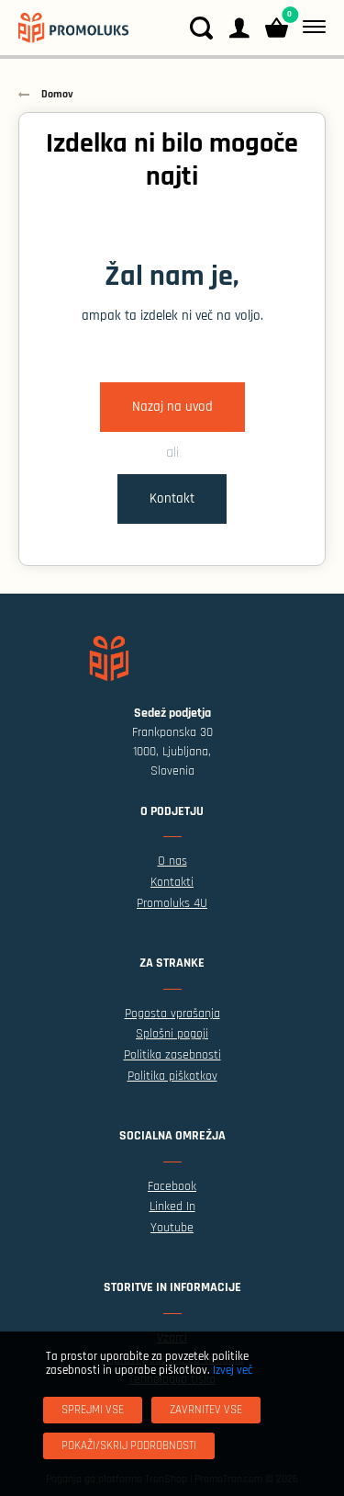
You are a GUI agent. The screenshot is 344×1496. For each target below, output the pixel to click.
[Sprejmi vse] (92, 1410)
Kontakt (172, 498)
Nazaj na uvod (172, 406)
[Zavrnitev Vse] (206, 1410)
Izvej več (232, 1370)
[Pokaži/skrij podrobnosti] (129, 1446)
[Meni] (310, 27)
